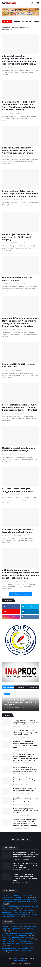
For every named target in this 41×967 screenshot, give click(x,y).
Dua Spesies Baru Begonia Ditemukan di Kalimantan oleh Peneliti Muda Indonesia (17, 943)
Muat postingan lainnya (20, 594)
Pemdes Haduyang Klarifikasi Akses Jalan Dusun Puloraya (24, 790)
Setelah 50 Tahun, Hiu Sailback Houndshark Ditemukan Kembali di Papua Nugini (18, 938)
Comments (32, 687)
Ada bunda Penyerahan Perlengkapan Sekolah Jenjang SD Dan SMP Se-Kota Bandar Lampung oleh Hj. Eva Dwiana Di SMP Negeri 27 (19, 60)
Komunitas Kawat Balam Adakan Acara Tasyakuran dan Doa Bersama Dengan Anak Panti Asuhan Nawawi (20, 194)
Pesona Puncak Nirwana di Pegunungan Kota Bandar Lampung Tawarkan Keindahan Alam (25, 745)
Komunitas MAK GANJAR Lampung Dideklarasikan (18, 365)
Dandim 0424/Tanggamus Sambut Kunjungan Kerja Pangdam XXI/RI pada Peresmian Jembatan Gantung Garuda (25, 757)
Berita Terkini (8, 687)
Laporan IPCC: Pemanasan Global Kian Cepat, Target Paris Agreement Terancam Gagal (19, 928)
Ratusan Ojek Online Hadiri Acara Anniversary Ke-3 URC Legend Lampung (18, 237)
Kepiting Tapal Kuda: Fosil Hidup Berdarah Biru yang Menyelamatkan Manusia (19, 934)
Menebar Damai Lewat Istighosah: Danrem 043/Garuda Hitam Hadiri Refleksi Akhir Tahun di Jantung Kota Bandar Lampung (26, 823)
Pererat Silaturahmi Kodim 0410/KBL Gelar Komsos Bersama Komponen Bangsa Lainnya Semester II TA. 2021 (19, 407)
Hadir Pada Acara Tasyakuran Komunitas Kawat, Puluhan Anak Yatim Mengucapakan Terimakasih (19, 150)
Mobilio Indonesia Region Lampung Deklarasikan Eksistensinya (19, 449)
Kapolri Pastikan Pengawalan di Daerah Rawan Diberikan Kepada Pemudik (25, 780)
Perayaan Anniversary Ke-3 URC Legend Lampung (17, 279)
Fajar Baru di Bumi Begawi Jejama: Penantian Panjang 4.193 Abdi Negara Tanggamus (20, 702)
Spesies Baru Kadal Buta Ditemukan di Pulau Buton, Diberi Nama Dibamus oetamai (18, 949)
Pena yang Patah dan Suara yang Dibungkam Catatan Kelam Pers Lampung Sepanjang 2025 (26, 722)
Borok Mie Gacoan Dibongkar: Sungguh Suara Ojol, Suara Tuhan (18, 490)
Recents (20, 687)
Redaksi (27, 964)
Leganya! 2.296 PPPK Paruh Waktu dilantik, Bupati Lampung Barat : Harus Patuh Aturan (26, 22)
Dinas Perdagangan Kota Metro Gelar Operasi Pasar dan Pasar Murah (19, 916)
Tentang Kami (16, 964)
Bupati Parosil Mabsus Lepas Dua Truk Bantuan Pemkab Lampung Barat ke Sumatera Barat (25, 800)
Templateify (19, 958)
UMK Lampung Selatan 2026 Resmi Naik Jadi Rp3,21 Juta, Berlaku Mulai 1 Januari (18, 896)
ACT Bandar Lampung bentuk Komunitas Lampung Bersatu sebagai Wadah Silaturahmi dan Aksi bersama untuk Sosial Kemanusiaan (20, 574)
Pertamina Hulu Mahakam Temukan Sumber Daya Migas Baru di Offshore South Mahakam (19, 901)
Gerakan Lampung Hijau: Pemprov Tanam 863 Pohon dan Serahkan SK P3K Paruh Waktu (25, 769)
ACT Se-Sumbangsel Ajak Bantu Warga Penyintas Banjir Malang (17, 530)
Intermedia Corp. (20, 960)
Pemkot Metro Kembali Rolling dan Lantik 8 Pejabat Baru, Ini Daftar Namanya (18, 911)
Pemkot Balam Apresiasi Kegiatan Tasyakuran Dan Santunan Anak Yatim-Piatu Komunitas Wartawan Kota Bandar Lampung (18, 106)
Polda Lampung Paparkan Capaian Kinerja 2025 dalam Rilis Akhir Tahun (25, 811)
